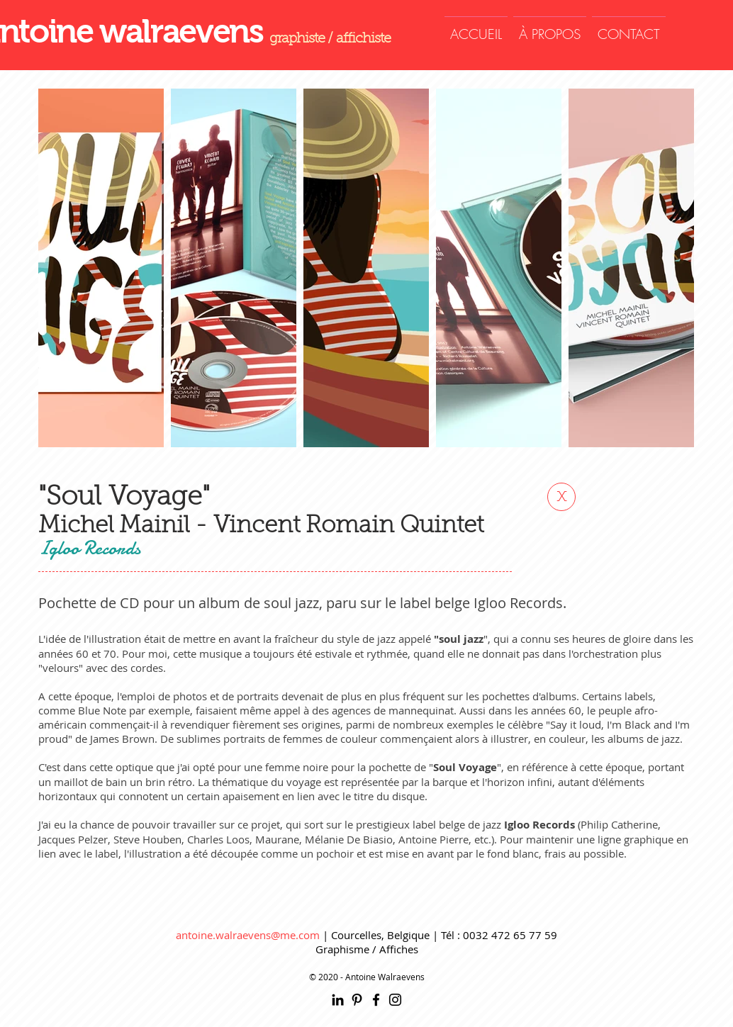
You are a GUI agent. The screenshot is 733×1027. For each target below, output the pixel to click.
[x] (561, 497)
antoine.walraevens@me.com (248, 935)
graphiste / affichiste (330, 39)
